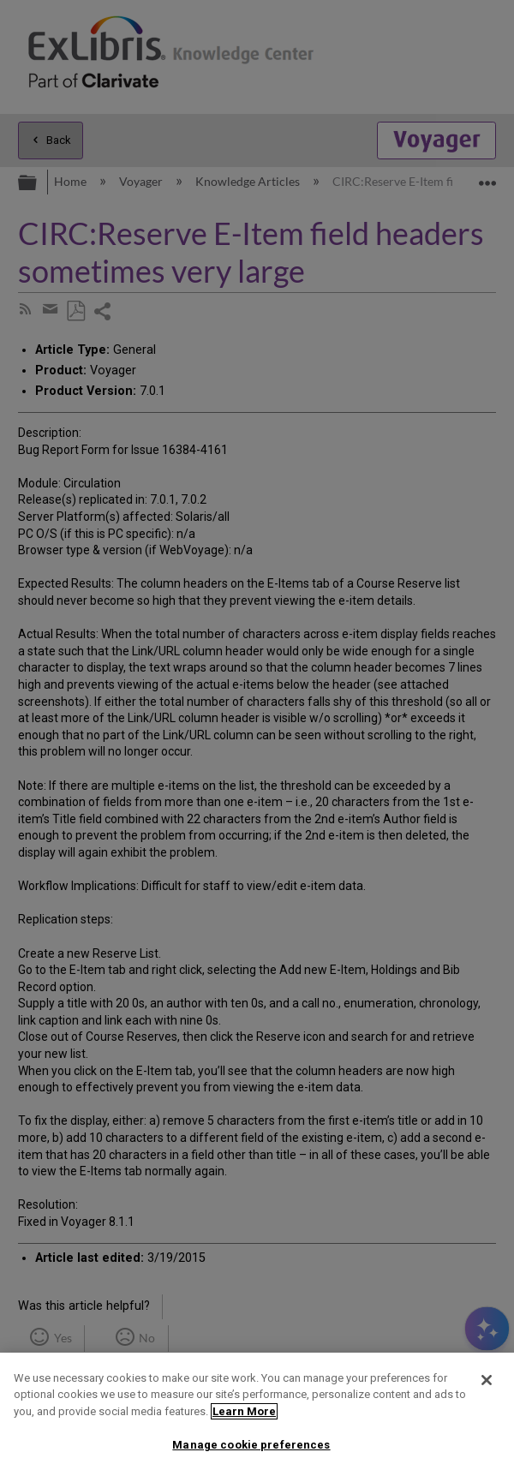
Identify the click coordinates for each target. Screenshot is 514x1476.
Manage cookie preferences (251, 1444)
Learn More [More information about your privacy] (244, 1411)
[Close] (486, 1380)
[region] (257, 1414)
